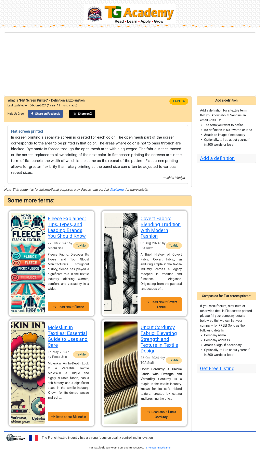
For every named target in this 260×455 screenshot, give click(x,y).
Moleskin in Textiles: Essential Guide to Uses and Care (68, 336)
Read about (68, 306)
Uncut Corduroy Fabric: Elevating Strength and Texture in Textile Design (159, 339)
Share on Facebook (45, 113)
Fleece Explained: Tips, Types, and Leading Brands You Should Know (67, 227)
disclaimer (116, 189)
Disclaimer (164, 447)
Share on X (82, 114)
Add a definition (217, 158)
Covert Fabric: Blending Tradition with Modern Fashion (161, 227)
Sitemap (151, 447)
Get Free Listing (217, 368)
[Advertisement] (130, 64)
